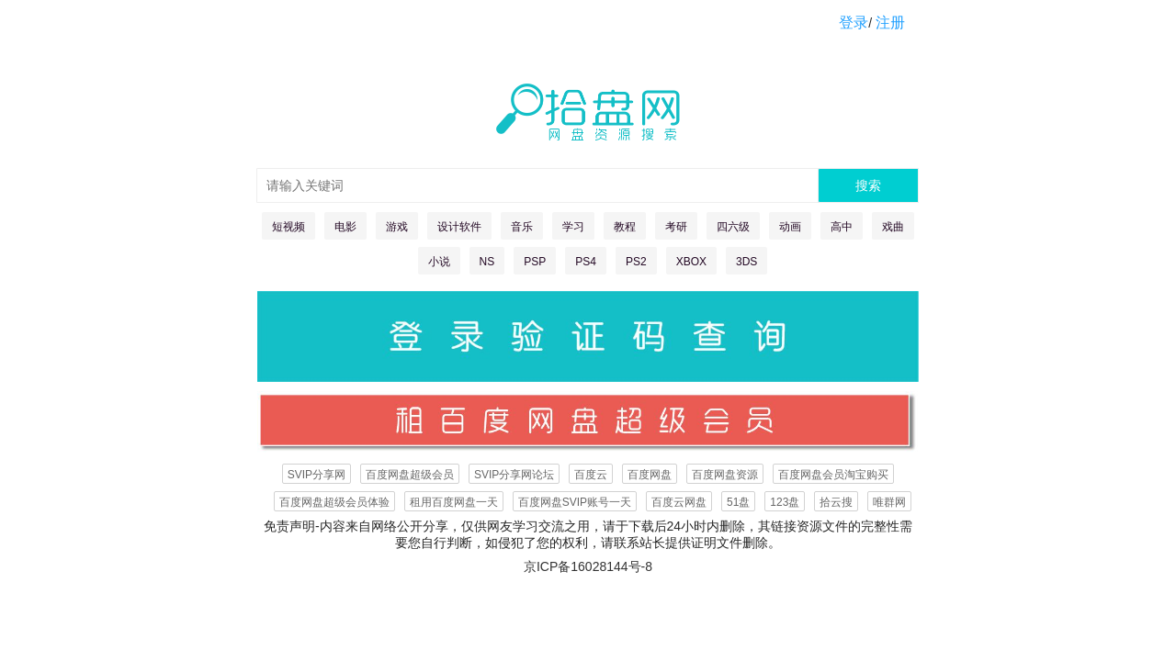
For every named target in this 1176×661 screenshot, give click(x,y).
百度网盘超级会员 (410, 474)
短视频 (288, 226)
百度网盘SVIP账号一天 (574, 502)
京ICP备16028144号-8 (588, 566)
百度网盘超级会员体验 (334, 502)
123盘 (784, 502)
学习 (573, 226)
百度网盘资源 (725, 474)
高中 (842, 226)
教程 (625, 226)
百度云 (590, 474)
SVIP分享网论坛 (514, 474)
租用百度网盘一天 (454, 502)
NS (487, 261)
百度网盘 (650, 474)
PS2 (636, 261)
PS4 (585, 261)
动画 (790, 226)
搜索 (868, 185)
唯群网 (889, 502)
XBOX (691, 261)
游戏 (397, 226)
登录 (853, 22)
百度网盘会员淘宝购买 (833, 474)
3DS (746, 261)
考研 (676, 226)
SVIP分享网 (316, 474)
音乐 (522, 226)
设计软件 (459, 226)
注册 (890, 22)
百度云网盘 (679, 502)
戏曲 (893, 226)
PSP (535, 261)
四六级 (733, 226)
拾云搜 (836, 502)
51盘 (738, 502)
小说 (439, 261)
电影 (345, 226)
